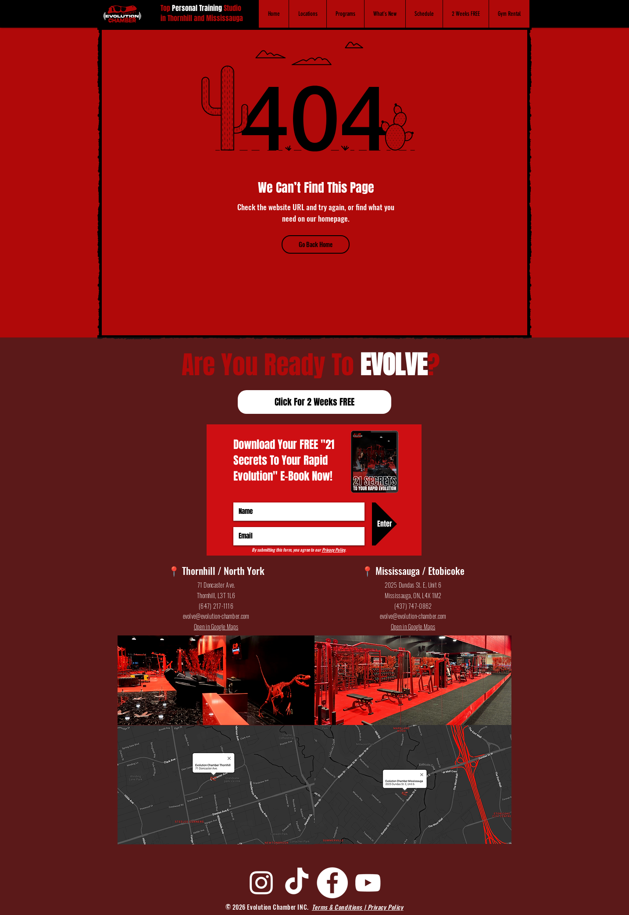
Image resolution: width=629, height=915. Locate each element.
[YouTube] (367, 882)
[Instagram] (261, 882)
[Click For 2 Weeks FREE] (314, 402)
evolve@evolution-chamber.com (216, 616)
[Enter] (384, 523)
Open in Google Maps (216, 626)
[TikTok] (296, 882)
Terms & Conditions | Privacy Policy (358, 906)
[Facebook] (332, 882)
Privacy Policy (333, 549)
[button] (307, 14)
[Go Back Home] (316, 244)
